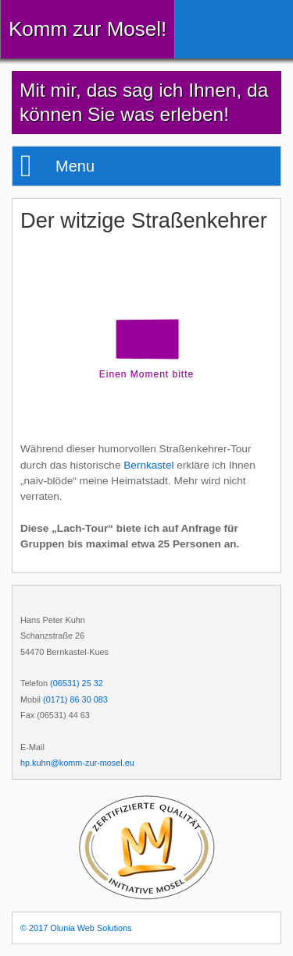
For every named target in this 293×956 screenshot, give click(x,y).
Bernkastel (148, 465)
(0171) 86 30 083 (75, 699)
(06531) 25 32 (76, 683)
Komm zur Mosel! (87, 29)
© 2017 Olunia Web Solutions (76, 928)
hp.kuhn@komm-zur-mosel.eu (77, 762)
